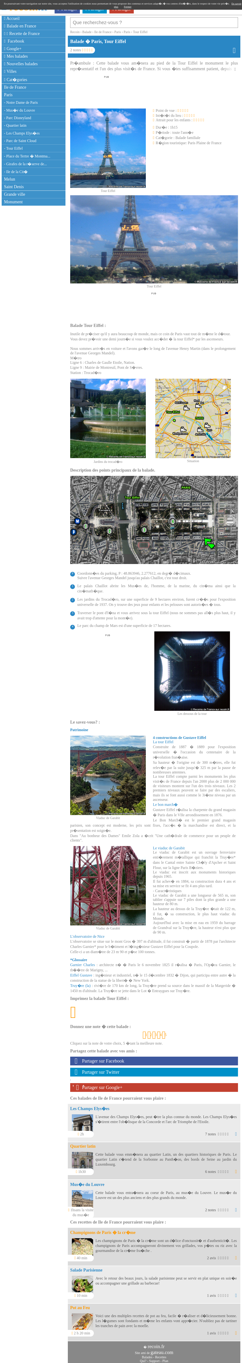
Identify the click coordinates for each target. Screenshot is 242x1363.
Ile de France (15, 87)
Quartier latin (82, 1144)
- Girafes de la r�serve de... (25, 164)
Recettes (160, 1355)
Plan (165, 1358)
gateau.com (162, 1350)
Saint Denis (14, 186)
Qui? (143, 1358)
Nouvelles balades (21, 63)
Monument (13, 202)
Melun (9, 179)
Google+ (13, 48)
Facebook (14, 41)
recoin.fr (156, 1344)
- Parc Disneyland (17, 118)
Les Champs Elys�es (89, 1106)
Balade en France (20, 26)
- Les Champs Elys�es (22, 133)
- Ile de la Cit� (16, 172)
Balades (147, 1355)
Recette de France (22, 33)
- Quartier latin (15, 125)
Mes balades (16, 56)
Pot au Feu (80, 1305)
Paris (8, 94)
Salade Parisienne (86, 1267)
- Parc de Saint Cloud (20, 141)
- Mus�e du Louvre (19, 110)
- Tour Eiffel (13, 148)
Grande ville (14, 194)
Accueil (12, 18)
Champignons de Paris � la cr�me (103, 1230)
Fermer (127, 6)
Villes (10, 71)
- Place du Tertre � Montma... (27, 156)
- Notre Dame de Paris (21, 102)
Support (154, 1358)
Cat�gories (15, 79)
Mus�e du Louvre (87, 1182)
